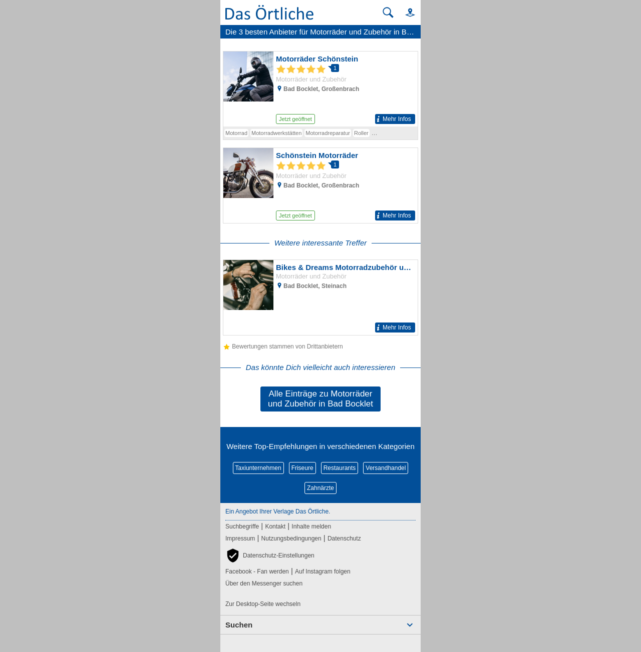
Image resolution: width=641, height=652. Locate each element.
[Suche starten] (388, 12)
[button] (406, 12)
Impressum (240, 538)
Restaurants (340, 468)
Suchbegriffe (242, 526)
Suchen (238, 624)
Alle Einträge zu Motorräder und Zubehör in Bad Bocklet (320, 398)
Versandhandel (386, 468)
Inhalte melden (311, 526)
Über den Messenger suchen (263, 583)
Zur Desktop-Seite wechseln (262, 604)
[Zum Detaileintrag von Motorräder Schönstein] (320, 89)
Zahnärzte (320, 488)
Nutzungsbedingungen (291, 538)
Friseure (302, 468)
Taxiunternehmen (258, 468)
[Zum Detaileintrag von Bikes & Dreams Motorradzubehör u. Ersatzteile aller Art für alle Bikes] (320, 297)
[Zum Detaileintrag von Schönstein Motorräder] (320, 185)
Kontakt (275, 526)
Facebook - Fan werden (257, 571)
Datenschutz (344, 538)
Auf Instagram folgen (323, 571)
